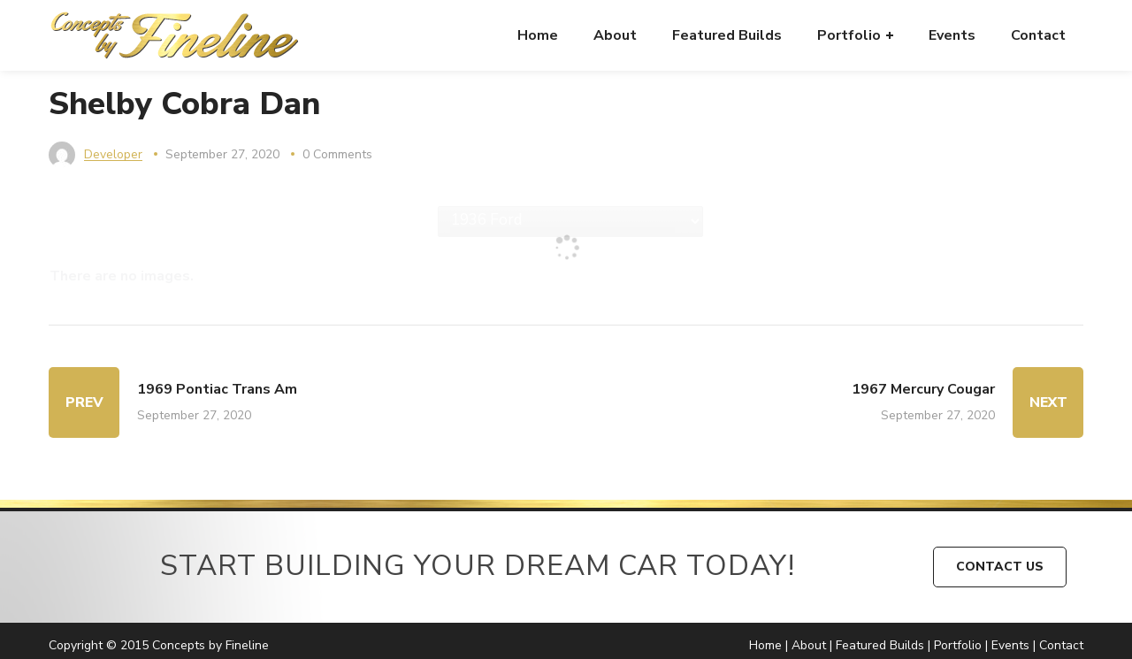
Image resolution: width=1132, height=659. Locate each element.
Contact (1061, 645)
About (809, 645)
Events (1010, 645)
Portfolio (958, 645)
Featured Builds (880, 645)
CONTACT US (1000, 566)
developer (113, 154)
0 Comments (337, 154)
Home (765, 645)
